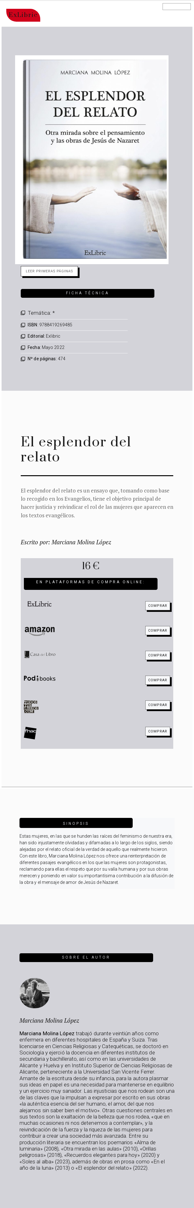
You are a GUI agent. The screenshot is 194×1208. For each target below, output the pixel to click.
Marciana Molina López (49, 1020)
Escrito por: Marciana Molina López (66, 542)
